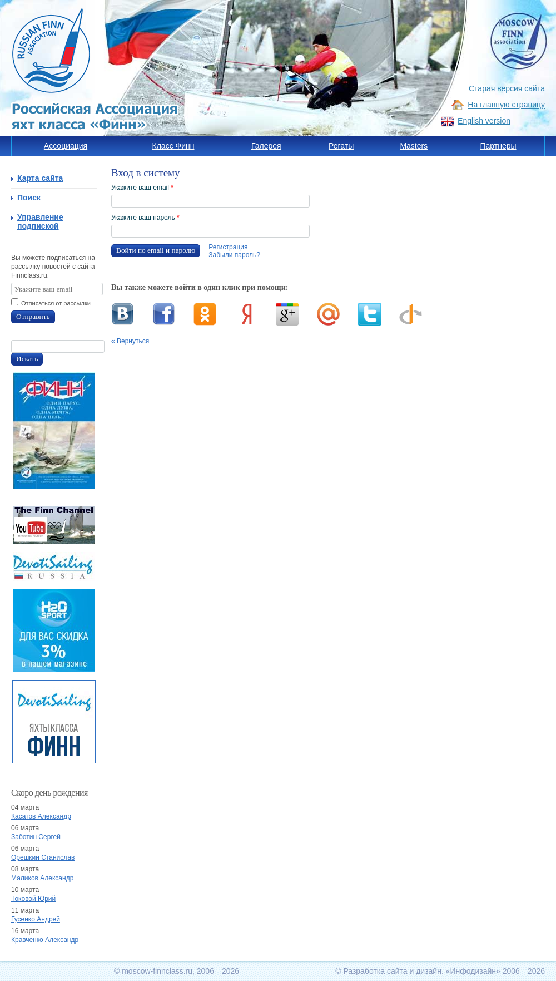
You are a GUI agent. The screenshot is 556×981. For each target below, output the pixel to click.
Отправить (33, 316)
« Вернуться (130, 341)
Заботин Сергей (36, 837)
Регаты (341, 145)
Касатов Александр (41, 816)
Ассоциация (65, 145)
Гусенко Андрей (35, 919)
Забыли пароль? (234, 255)
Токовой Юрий (33, 899)
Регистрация (228, 247)
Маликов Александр (42, 878)
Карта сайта (40, 178)
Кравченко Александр (44, 940)
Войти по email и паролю (155, 250)
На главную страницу (506, 104)
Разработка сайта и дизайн (392, 971)
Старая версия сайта (507, 88)
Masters (414, 145)
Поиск (29, 197)
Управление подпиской (40, 221)
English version (484, 120)
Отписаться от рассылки (56, 303)
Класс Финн (173, 145)
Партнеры (498, 145)
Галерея (266, 145)
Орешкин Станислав (43, 857)
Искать (27, 358)
